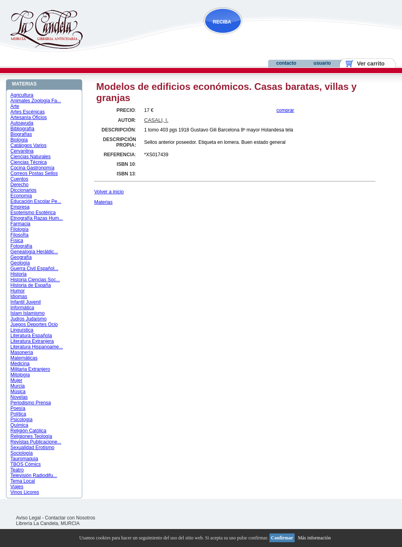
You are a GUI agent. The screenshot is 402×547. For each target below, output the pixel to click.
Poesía (17, 408)
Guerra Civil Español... (34, 268)
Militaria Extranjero (30, 369)
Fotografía (21, 246)
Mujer (16, 380)
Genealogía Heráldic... (34, 252)
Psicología (21, 419)
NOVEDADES (263, 37)
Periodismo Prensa (30, 403)
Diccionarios (23, 190)
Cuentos (19, 179)
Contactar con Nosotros (70, 518)
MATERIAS (24, 84)
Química (19, 425)
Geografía (21, 257)
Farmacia (20, 224)
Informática (22, 307)
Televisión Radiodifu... (33, 475)
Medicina (20, 363)
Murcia (17, 386)
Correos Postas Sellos (34, 173)
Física (16, 240)
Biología (19, 140)
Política (18, 414)
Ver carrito (368, 63)
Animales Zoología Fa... (35, 100)
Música (18, 391)
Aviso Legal (28, 518)
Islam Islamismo (27, 313)
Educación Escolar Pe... (35, 201)
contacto (286, 63)
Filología (19, 229)
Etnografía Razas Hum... (36, 218)
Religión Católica (28, 431)
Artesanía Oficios (28, 117)
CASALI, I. (156, 120)
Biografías (21, 134)
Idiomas (18, 296)
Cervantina (22, 151)
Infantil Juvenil (25, 302)
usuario (322, 63)
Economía (21, 196)
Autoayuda (21, 123)
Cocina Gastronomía (32, 168)
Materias (103, 202)
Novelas (19, 397)
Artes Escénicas (27, 112)
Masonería (21, 352)
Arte (14, 106)
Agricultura (21, 95)
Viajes (16, 486)
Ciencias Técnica (28, 162)
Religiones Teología (31, 436)
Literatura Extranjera (32, 341)
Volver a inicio (109, 192)
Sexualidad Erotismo (32, 447)
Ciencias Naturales (30, 156)
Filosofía (19, 235)
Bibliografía (22, 128)
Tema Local (22, 481)
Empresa (20, 207)
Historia (18, 274)
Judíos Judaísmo (28, 319)
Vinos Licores (24, 492)
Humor (17, 291)
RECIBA (222, 22)
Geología (20, 263)
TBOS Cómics (25, 464)
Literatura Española (31, 335)
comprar (285, 110)
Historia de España (30, 285)
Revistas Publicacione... (35, 442)
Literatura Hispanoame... (36, 347)
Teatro (17, 470)
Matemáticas (24, 358)
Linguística (21, 330)
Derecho (19, 184)
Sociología (21, 453)
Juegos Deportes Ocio (34, 324)
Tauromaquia (24, 458)
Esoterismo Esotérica (32, 212)
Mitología (20, 375)
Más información (314, 538)
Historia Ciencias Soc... (35, 279)
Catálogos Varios (28, 145)
